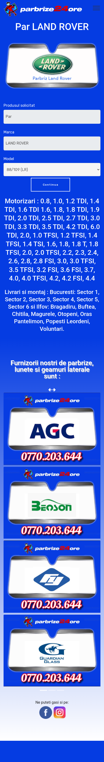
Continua (50, 184)
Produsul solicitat (19, 105)
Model (9, 159)
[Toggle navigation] (96, 8)
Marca (9, 132)
